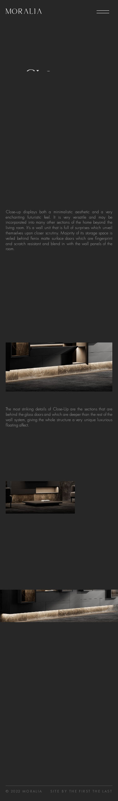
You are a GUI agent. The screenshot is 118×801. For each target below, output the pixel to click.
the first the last (90, 794)
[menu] (102, 12)
